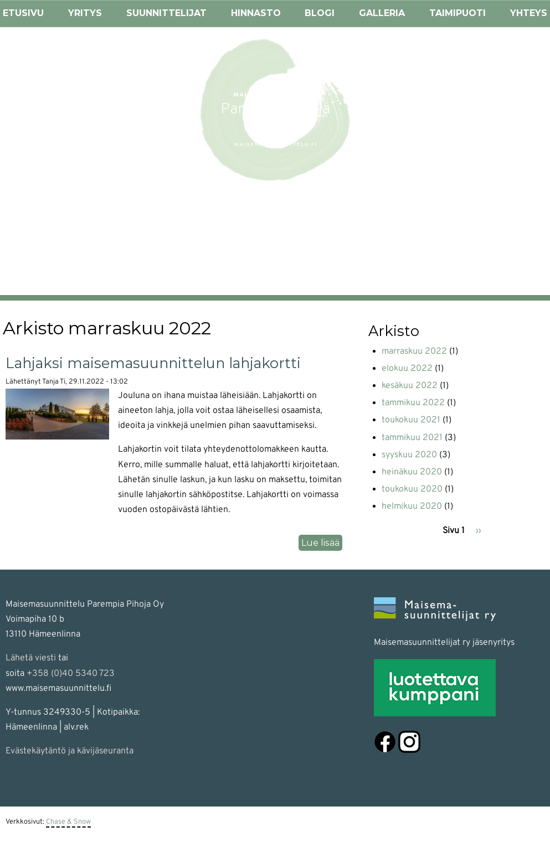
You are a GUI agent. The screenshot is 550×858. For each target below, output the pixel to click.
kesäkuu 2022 (410, 385)
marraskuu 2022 (414, 351)
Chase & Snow (68, 822)
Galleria (382, 13)
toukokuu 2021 (411, 420)
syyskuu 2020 (409, 455)
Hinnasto (256, 13)
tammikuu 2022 (413, 403)
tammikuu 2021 (412, 437)
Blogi (320, 13)
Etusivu (23, 13)
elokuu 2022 (407, 368)
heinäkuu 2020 (412, 472)
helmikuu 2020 (412, 506)
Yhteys (528, 13)
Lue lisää (321, 543)
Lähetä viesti (31, 658)
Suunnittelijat (166, 13)
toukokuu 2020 (412, 489)
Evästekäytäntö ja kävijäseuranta (69, 751)
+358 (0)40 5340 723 (71, 673)
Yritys (85, 13)
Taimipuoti (457, 13)
